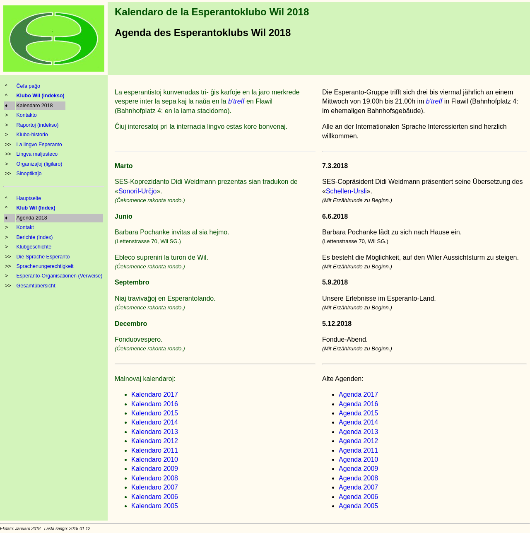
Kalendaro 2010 (154, 459)
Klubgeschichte (34, 247)
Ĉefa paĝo (29, 86)
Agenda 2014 (358, 422)
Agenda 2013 (358, 431)
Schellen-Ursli (346, 191)
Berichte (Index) (35, 237)
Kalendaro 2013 (154, 431)
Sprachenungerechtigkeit (45, 266)
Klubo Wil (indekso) (41, 96)
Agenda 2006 (358, 496)
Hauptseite (29, 198)
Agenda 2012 (358, 440)
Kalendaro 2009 (154, 468)
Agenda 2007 (358, 487)
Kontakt (25, 227)
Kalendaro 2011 (154, 450)
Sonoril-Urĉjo (137, 191)
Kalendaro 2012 (154, 440)
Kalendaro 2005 (154, 505)
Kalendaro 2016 (154, 404)
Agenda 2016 (358, 404)
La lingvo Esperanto (39, 144)
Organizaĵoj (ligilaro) (40, 164)
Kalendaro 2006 (154, 496)
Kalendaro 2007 (154, 487)
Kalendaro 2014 (154, 422)
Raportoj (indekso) (38, 125)
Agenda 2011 (358, 450)
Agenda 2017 (358, 394)
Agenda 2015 (358, 413)
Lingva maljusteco (37, 154)
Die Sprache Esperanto (43, 257)
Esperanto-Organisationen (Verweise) (60, 276)
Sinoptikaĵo (29, 173)
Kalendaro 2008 (154, 478)
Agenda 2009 (358, 468)
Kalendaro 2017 (154, 394)
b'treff (236, 101)
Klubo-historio (32, 134)
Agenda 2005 (358, 505)
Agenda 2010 (358, 459)
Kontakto (27, 115)
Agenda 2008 (358, 478)
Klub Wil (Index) (36, 208)
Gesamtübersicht (36, 286)
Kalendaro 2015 (154, 413)
